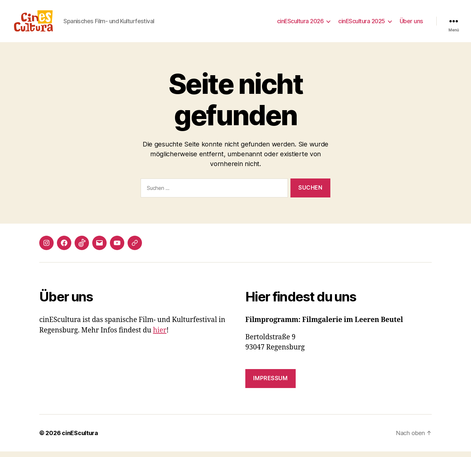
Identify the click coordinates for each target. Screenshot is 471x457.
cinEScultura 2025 (361, 23)
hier (159, 335)
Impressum (270, 384)
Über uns (411, 23)
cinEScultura (80, 438)
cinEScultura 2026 (300, 23)
